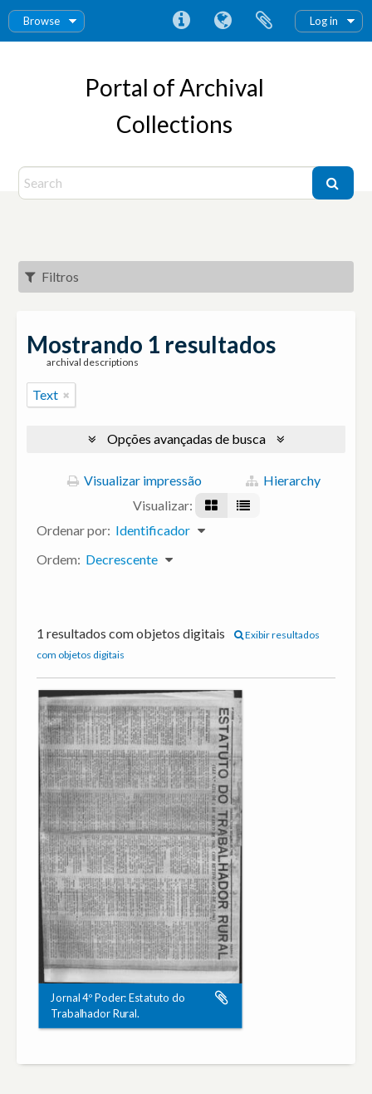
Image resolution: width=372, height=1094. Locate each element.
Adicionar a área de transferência (221, 998)
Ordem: (59, 559)
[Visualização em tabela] (243, 505)
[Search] (167, 183)
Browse (41, 20)
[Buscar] (333, 183)
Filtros (52, 276)
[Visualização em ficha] (211, 505)
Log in (324, 20)
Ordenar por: (73, 530)
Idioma (222, 21)
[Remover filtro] (66, 395)
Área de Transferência (264, 21)
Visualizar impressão (134, 480)
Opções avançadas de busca (186, 438)
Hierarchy (283, 480)
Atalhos (181, 21)
